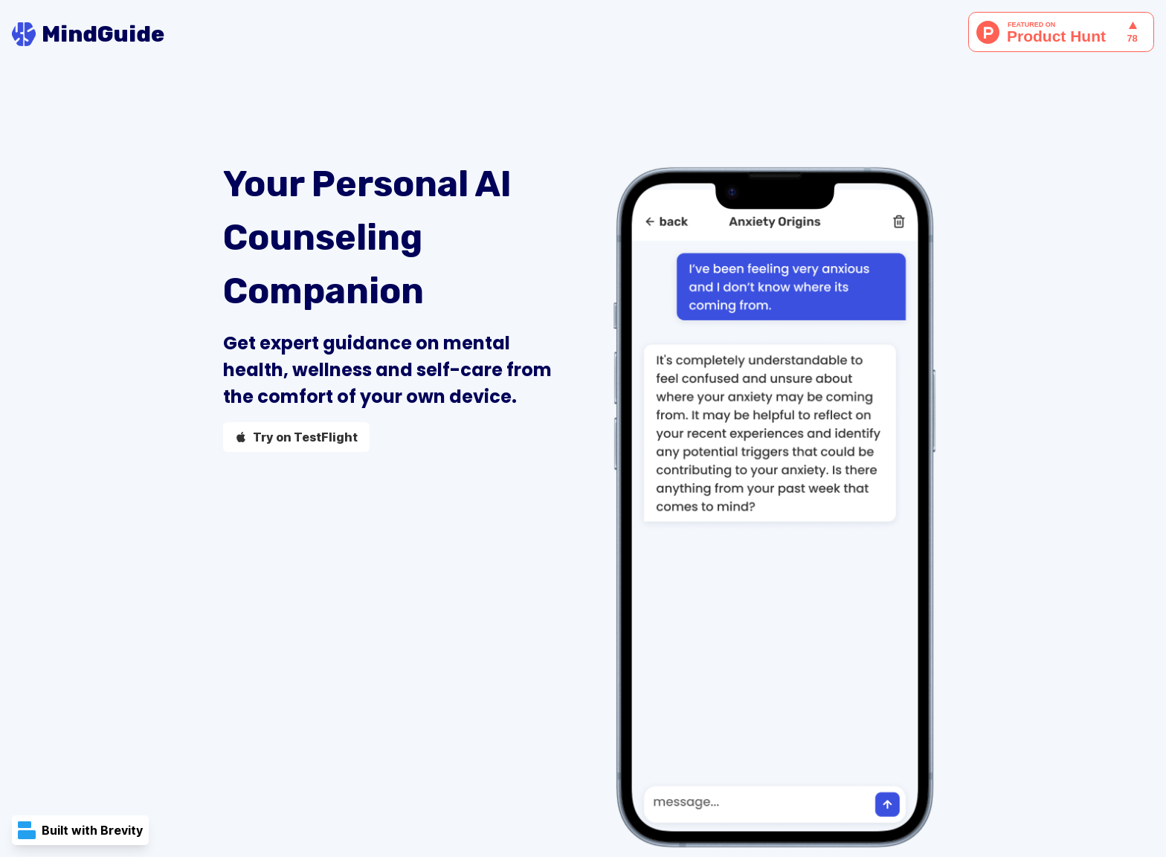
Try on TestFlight (296, 437)
